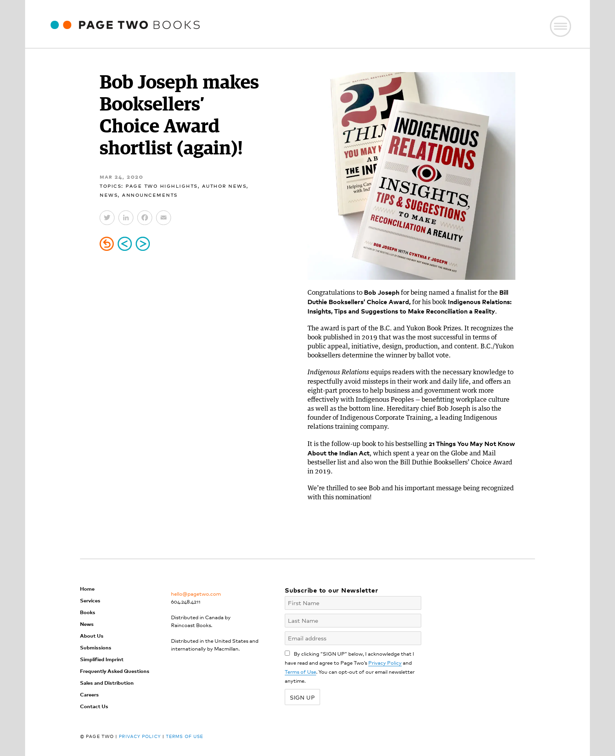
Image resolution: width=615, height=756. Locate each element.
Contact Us (94, 706)
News (109, 194)
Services (90, 600)
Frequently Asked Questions (114, 670)
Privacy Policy (385, 662)
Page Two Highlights (162, 185)
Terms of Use (300, 671)
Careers (89, 694)
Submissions (95, 647)
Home (87, 588)
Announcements (150, 194)
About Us (92, 635)
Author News (224, 185)
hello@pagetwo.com (196, 593)
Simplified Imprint (102, 659)
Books (87, 612)
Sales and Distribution (107, 682)
